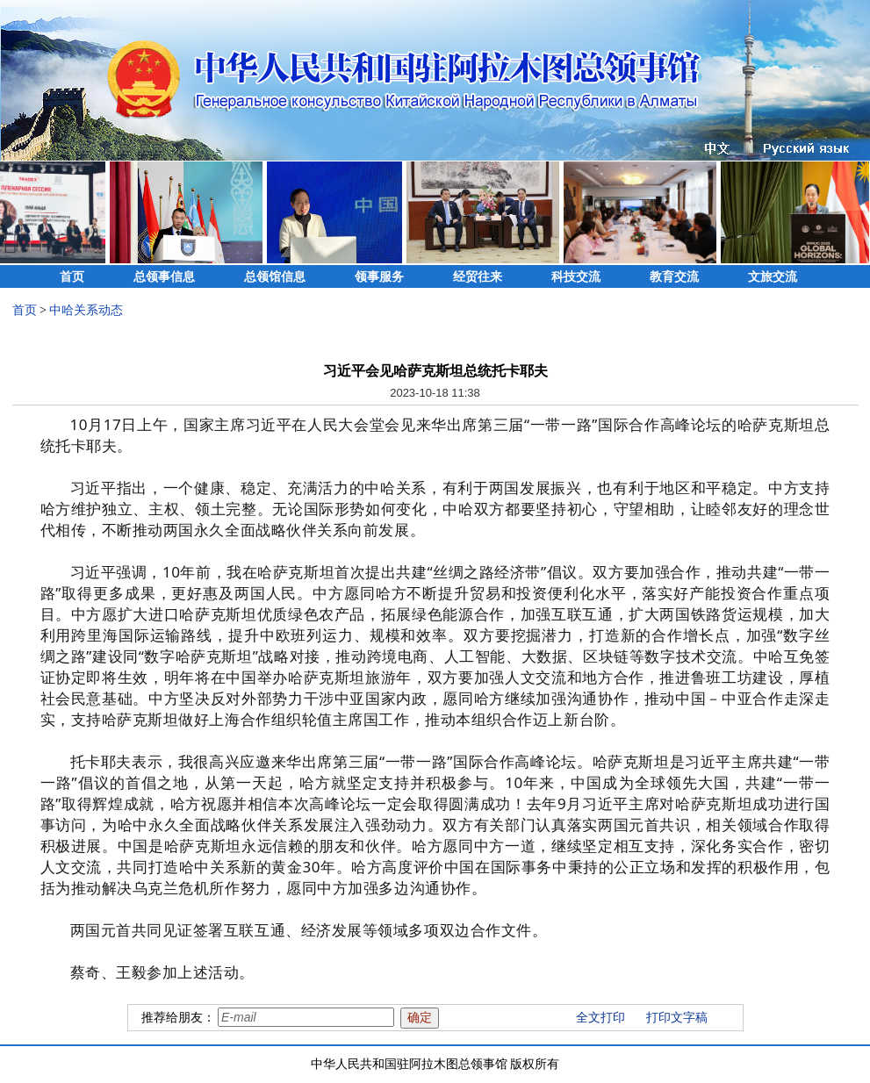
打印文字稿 (677, 1017)
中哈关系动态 (86, 310)
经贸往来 (477, 276)
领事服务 (379, 276)
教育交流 (674, 276)
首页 (72, 276)
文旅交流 (772, 276)
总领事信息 (164, 276)
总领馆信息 (275, 276)
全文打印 (600, 1017)
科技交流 (575, 276)
